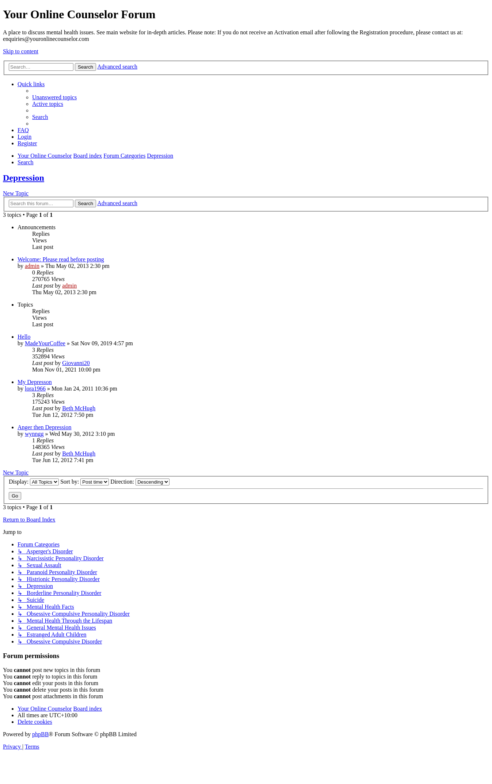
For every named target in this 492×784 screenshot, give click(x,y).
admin (32, 266)
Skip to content (20, 51)
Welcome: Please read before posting (61, 259)
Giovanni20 (76, 363)
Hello (24, 337)
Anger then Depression (45, 427)
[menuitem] (54, 97)
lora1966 (35, 388)
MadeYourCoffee (45, 343)
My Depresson (35, 382)
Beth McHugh (78, 408)
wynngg (34, 434)
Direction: (139, 482)
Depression (23, 177)
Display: (34, 482)
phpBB (40, 734)
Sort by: (84, 482)
